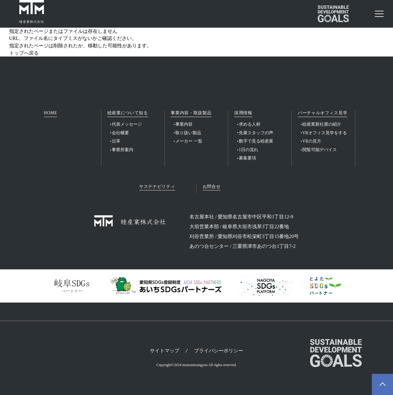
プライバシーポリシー (218, 350)
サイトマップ (164, 350)
